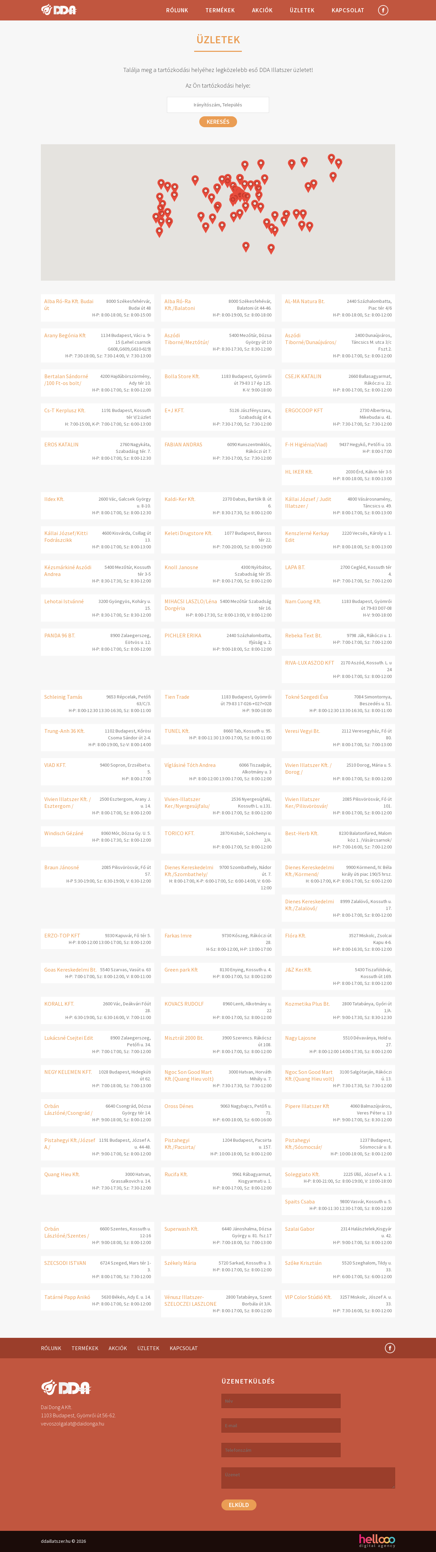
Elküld (239, 1505)
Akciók (262, 10)
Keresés (218, 121)
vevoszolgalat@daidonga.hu (72, 1423)
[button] (217, 208)
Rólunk (177, 10)
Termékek (220, 10)
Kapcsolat (348, 10)
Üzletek (302, 10)
